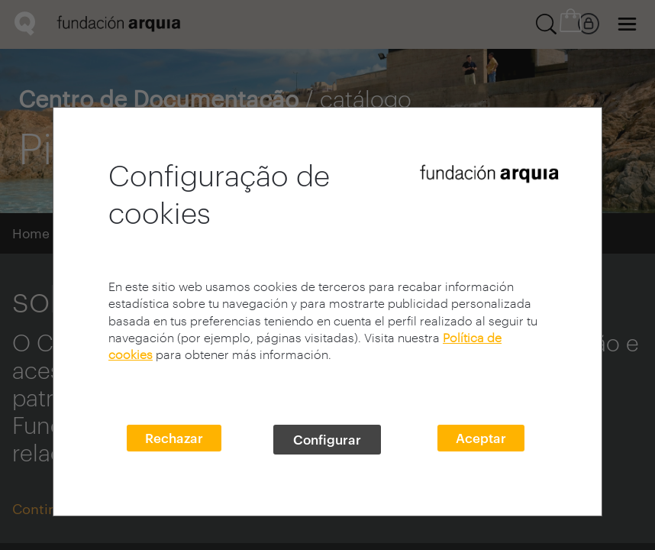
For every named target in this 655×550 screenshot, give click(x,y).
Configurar (327, 439)
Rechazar (174, 437)
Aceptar (481, 437)
